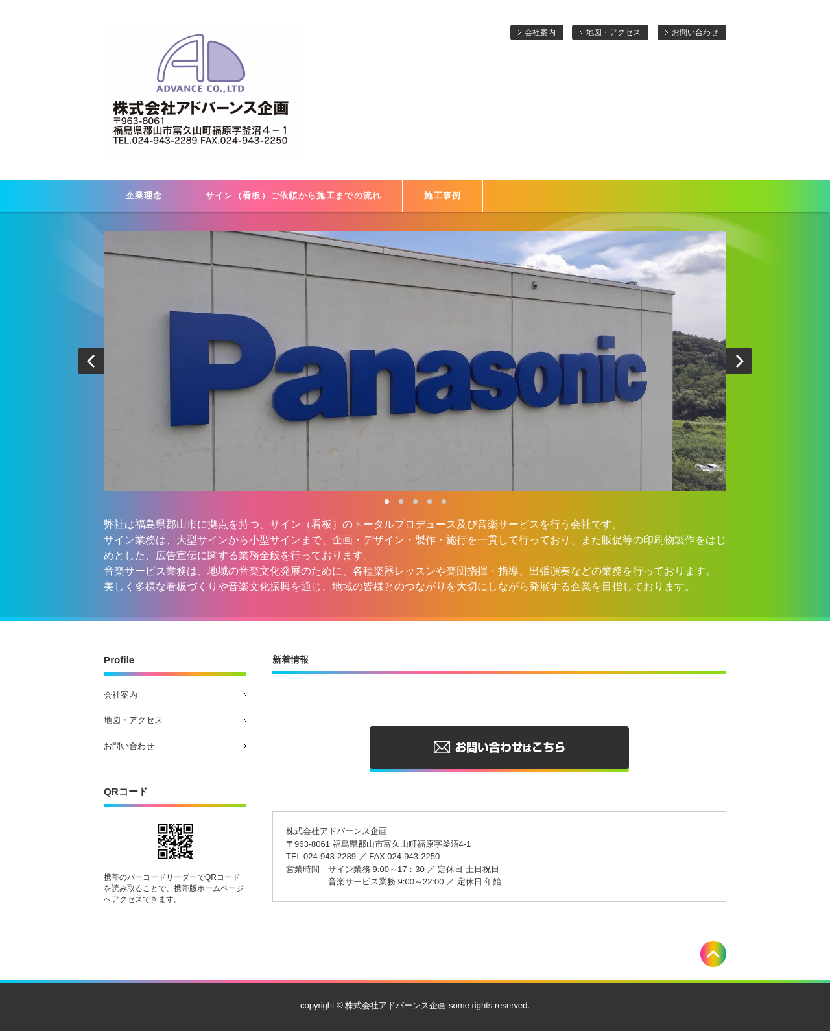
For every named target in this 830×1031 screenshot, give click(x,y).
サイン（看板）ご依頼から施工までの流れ (294, 195)
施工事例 (442, 195)
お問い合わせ (695, 32)
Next (739, 361)
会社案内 (540, 32)
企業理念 (144, 195)
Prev (91, 361)
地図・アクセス (613, 32)
